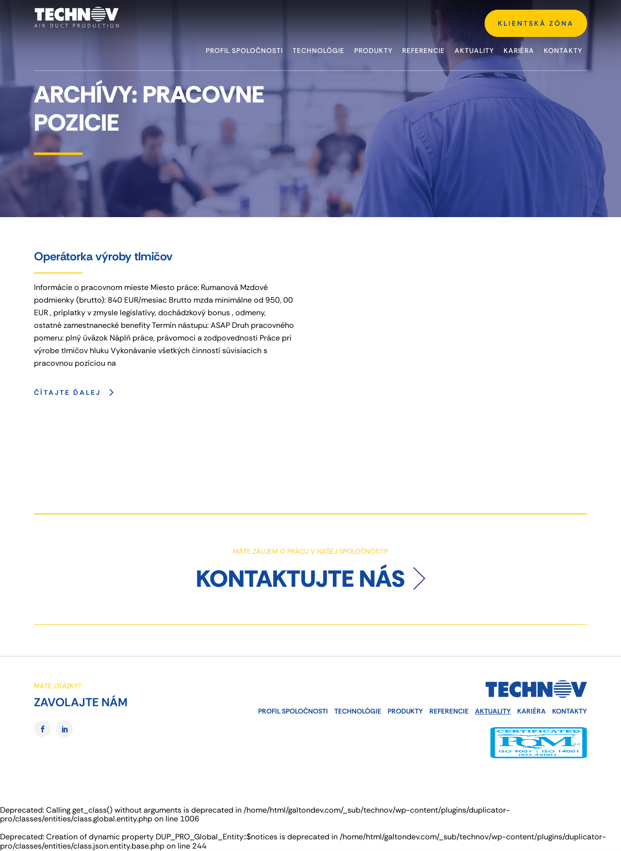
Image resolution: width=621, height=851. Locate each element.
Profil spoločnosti (293, 711)
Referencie (449, 711)
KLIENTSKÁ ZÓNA (536, 23)
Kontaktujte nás (300, 578)
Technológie (357, 711)
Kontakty (569, 711)
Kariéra (531, 711)
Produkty (405, 711)
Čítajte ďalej (76, 392)
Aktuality (493, 711)
